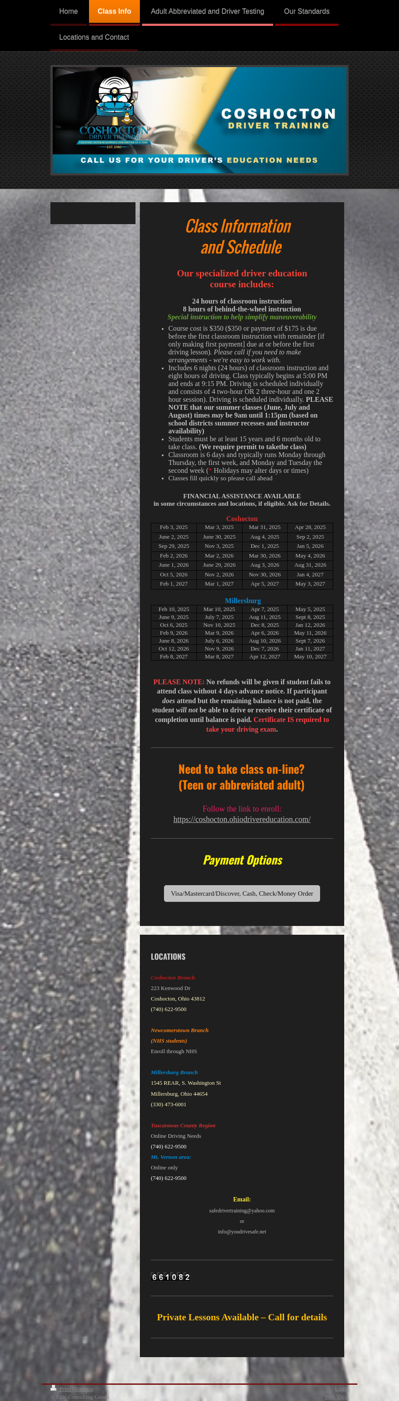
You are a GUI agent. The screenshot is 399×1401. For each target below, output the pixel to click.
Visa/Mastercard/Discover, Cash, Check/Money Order (242, 893)
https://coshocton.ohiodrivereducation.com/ (242, 819)
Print (61, 1389)
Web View (337, 1396)
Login (342, 1388)
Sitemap (84, 1389)
